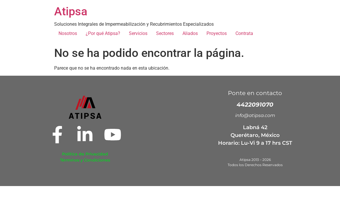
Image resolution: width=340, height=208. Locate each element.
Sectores (165, 33)
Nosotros (68, 33)
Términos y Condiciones (85, 160)
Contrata (244, 33)
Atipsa (70, 11)
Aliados (190, 33)
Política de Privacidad (85, 154)
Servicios (138, 33)
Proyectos (216, 33)
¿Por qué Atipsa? (103, 33)
